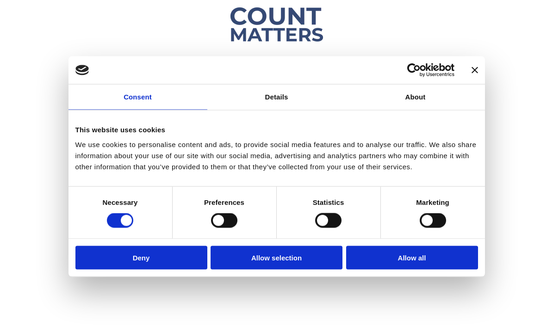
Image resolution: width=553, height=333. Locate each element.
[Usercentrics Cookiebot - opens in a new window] (413, 70)
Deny (141, 257)
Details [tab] (276, 97)
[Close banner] (475, 70)
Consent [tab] (138, 97)
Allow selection (276, 257)
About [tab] (415, 97)
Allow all (412, 257)
